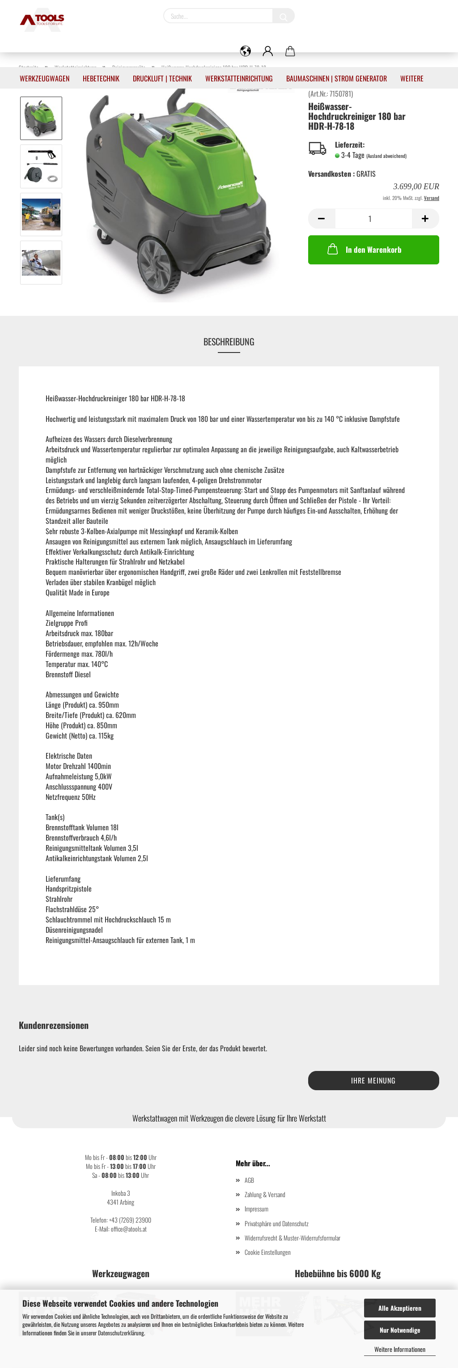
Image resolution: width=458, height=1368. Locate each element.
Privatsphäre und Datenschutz (277, 1223)
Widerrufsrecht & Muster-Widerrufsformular (292, 1237)
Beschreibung (229, 341)
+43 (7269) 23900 (130, 1219)
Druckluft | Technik (162, 78)
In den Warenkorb (364, 249)
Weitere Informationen (399, 1349)
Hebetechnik (101, 78)
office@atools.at (129, 1228)
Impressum (256, 1208)
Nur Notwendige (400, 1329)
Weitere (412, 78)
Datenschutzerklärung (121, 1332)
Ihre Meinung (373, 1080)
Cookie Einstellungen (268, 1252)
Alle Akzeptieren (399, 1308)
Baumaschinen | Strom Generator (336, 78)
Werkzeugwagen (44, 78)
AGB (249, 1180)
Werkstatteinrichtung (239, 78)
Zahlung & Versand (265, 1194)
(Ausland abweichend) (386, 155)
